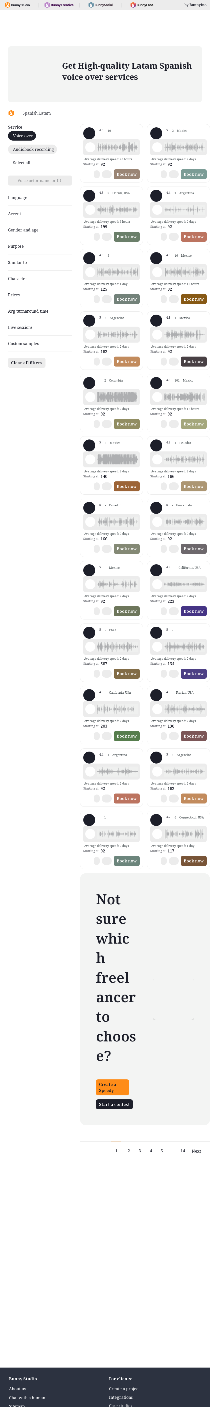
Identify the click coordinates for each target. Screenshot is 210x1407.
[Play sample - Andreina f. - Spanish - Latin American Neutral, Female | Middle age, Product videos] (90, 210)
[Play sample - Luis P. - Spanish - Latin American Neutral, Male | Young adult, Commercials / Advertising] (157, 522)
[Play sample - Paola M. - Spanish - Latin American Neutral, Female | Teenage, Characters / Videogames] (90, 772)
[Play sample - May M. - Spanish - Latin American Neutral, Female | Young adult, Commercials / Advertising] (90, 272)
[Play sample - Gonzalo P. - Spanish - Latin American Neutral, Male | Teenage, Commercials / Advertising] (90, 459)
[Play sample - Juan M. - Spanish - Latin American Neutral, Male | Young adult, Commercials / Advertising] (90, 834)
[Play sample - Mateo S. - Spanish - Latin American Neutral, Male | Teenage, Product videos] (90, 522)
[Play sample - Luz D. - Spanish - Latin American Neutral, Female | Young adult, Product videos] (157, 584)
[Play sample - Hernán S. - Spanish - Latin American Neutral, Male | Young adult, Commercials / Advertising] (157, 459)
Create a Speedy (107, 1087)
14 (182, 1151)
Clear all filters (26, 363)
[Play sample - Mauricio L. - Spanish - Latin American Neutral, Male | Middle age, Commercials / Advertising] (90, 584)
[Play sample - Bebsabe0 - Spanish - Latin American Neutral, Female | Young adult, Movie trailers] (157, 834)
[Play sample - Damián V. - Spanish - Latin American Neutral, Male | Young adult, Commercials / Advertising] (157, 147)
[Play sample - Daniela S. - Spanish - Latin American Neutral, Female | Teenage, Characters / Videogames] (90, 709)
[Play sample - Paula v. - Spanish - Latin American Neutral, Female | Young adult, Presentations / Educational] (90, 147)
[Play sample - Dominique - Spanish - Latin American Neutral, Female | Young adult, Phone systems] (90, 335)
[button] (117, 147)
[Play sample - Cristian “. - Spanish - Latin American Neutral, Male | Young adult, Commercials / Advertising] (157, 335)
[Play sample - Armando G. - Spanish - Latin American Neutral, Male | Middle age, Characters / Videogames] (157, 397)
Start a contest (114, 1104)
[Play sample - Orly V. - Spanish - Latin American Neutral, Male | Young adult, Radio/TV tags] (90, 397)
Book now (127, 174)
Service (15, 127)
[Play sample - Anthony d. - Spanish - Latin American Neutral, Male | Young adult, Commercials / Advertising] (90, 647)
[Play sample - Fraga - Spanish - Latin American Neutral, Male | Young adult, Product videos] (157, 647)
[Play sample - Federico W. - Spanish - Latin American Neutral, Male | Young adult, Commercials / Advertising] (157, 709)
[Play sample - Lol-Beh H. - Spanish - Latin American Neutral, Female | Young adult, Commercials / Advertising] (157, 272)
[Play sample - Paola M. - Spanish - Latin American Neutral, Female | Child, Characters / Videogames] (157, 210)
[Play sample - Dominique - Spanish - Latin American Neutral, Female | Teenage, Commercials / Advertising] (157, 772)
